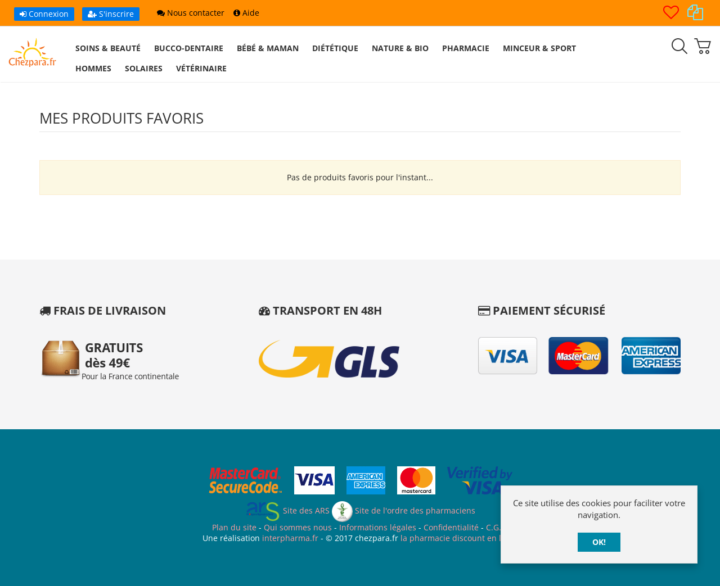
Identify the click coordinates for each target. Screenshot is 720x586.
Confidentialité (451, 527)
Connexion (44, 13)
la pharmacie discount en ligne (459, 538)
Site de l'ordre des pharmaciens (403, 510)
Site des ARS (287, 510)
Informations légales (377, 527)
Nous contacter (190, 12)
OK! (599, 542)
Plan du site (234, 527)
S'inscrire (111, 13)
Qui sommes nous (298, 527)
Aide (246, 12)
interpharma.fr (289, 538)
